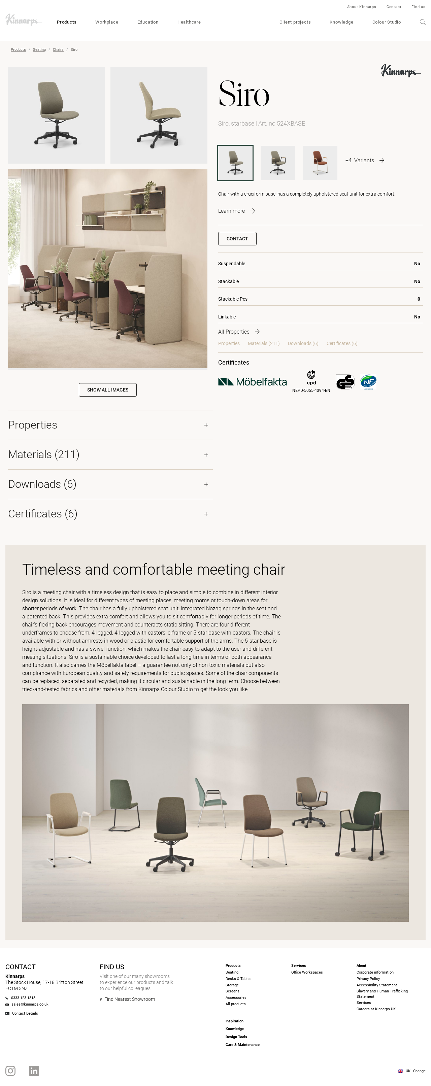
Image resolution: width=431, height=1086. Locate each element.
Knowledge (341, 22)
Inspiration (234, 1021)
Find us (418, 7)
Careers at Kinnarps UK (376, 1009)
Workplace (106, 22)
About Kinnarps (361, 7)
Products (66, 22)
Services (364, 1002)
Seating (39, 49)
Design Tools (236, 1037)
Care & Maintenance (243, 1045)
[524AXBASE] (278, 163)
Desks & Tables (239, 979)
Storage (232, 985)
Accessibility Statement (377, 985)
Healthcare (189, 22)
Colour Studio (386, 22)
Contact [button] (237, 238)
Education (148, 22)
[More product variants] (364, 160)
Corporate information (375, 972)
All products (236, 1004)
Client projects (295, 22)
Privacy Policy (368, 979)
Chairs (58, 49)
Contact (394, 7)
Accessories (236, 997)
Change (419, 1071)
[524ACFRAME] (320, 163)
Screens (232, 991)
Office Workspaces (307, 972)
